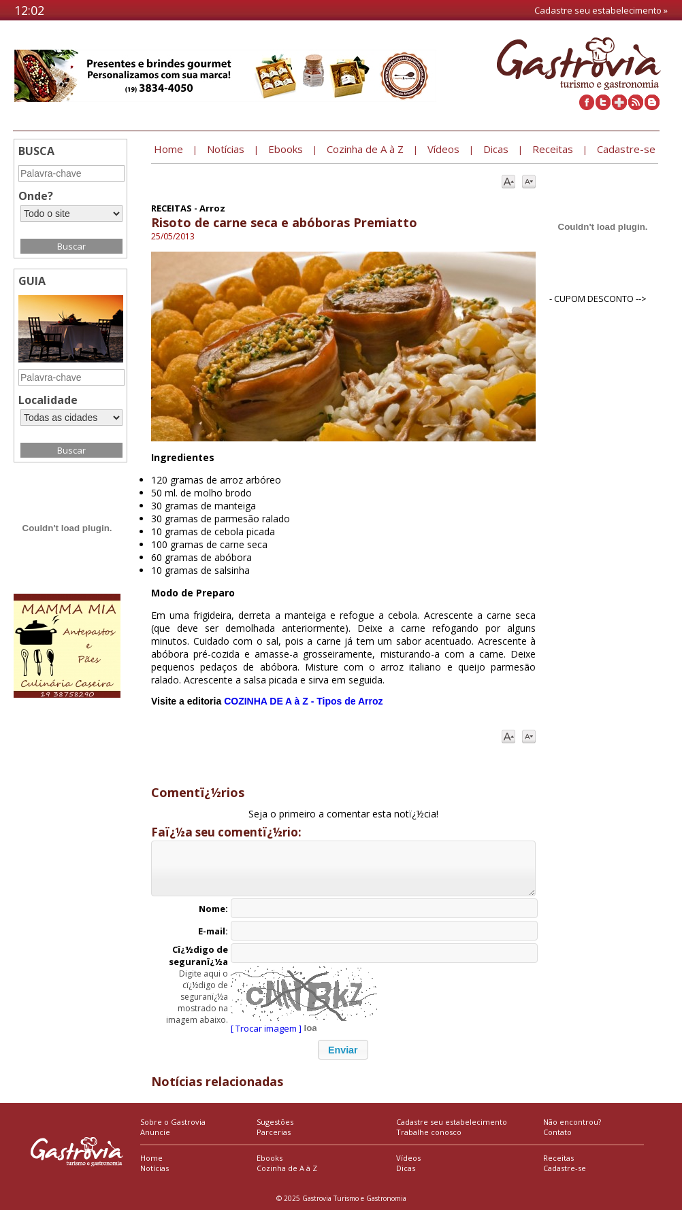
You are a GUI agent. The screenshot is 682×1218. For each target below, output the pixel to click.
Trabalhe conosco (428, 1140)
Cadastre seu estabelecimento (451, 1130)
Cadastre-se (564, 1176)
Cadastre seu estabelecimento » (601, 10)
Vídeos (408, 1166)
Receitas (558, 1166)
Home (151, 1166)
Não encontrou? (572, 1130)
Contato (557, 1140)
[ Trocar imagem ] (266, 1036)
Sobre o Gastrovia (173, 1130)
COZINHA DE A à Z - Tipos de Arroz (303, 701)
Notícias (154, 1176)
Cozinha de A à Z (287, 1176)
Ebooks (269, 1166)
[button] (343, 1058)
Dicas (405, 1176)
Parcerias (274, 1140)
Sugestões (275, 1130)
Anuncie (155, 1140)
